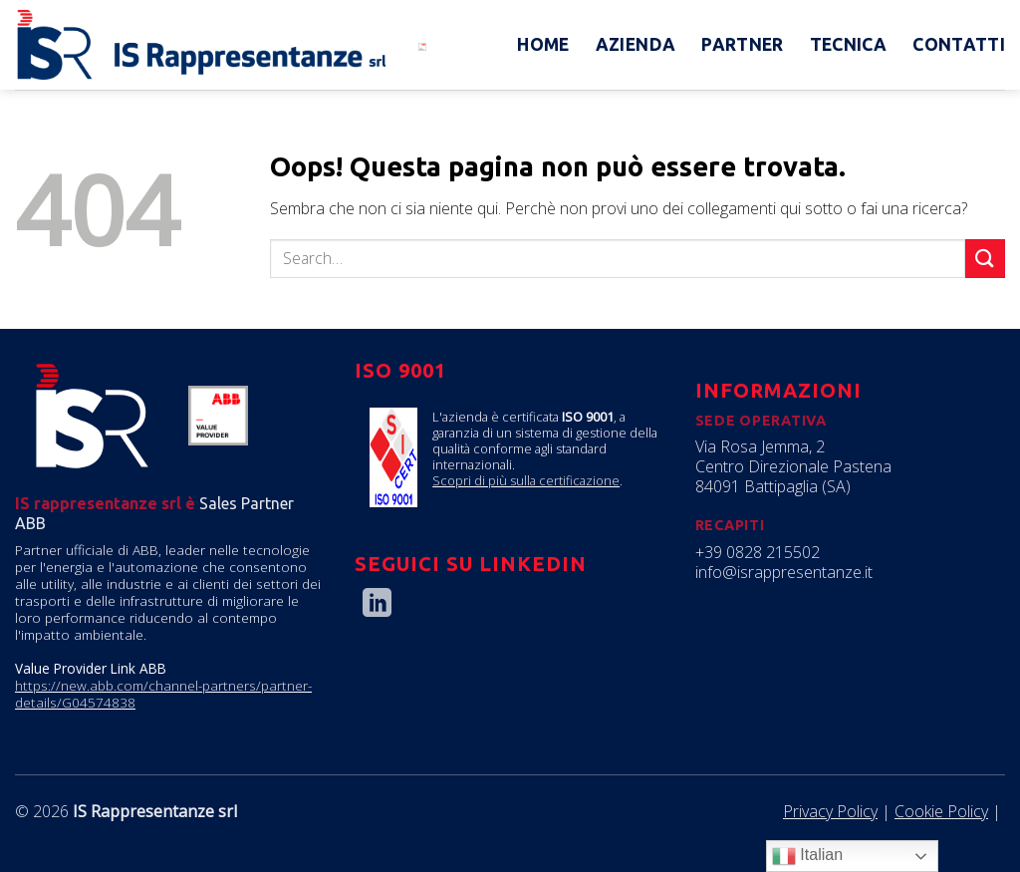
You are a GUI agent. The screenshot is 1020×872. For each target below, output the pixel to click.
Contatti (958, 44)
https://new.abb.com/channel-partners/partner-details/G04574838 (163, 694)
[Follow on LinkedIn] (377, 605)
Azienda (635, 44)
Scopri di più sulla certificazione (526, 480)
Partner (742, 44)
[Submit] (985, 258)
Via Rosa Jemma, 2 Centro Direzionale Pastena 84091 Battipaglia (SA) (793, 466)
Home (543, 44)
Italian (807, 856)
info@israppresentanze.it (784, 572)
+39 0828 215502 (757, 552)
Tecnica (848, 44)
